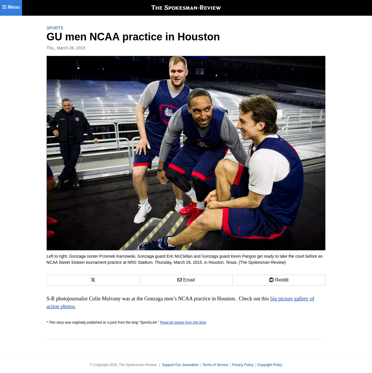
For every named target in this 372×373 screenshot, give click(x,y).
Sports (54, 28)
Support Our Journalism (180, 365)
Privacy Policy (243, 365)
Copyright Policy (269, 365)
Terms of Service (215, 365)
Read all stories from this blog (183, 322)
